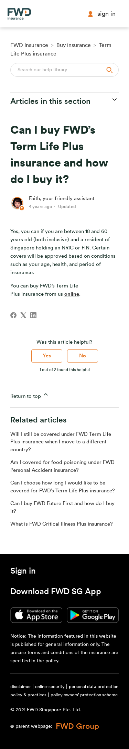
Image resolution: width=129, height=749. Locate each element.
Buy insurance (73, 45)
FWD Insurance (29, 45)
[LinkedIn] (33, 315)
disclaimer (20, 686)
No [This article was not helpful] (82, 355)
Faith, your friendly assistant (61, 198)
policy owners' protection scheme (84, 694)
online (71, 294)
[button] (23, 572)
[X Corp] (23, 315)
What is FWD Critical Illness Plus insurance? (61, 524)
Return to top (29, 395)
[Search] (64, 70)
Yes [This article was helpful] (47, 355)
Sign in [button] (101, 14)
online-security (50, 686)
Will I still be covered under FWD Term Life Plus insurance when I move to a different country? (60, 442)
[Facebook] (13, 315)
